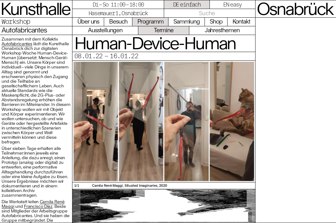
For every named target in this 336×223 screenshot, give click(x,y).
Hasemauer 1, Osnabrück (118, 13)
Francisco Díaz (38, 206)
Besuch (118, 21)
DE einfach (186, 4)
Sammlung (186, 21)
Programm (150, 21)
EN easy (232, 4)
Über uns (88, 21)
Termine (163, 30)
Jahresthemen (222, 30)
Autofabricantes (17, 43)
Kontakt (241, 21)
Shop (216, 21)
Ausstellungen (105, 30)
